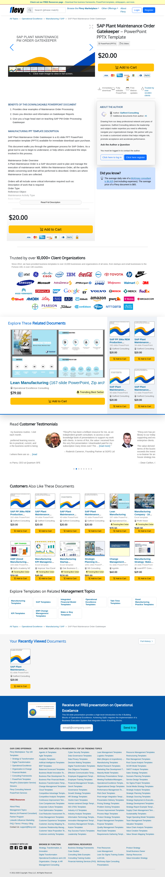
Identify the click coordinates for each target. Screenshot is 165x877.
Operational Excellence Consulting (31, 388)
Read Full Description (50, 202)
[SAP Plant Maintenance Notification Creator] (144, 376)
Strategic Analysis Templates (138, 790)
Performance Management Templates (111, 790)
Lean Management (105, 851)
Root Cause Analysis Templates (139, 762)
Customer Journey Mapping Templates (53, 824)
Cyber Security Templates (78, 752)
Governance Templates (77, 790)
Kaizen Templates (75, 827)
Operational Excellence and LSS (52, 858)
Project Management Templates (110, 820)
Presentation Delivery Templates (110, 800)
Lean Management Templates (109, 752)
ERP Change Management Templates (42, 613)
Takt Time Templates (115, 602)
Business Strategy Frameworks (81, 848)
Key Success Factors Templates (81, 831)
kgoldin (115, 568)
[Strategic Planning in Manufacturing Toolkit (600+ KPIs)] (95, 548)
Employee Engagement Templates (82, 776)
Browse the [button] (82, 8)
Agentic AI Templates (47, 752)
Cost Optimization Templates (51, 810)
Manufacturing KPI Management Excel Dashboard (44, 562)
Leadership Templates (77, 834)
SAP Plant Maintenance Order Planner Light (117, 391)
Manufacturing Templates (18, 602)
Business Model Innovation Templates (53, 773)
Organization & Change (21, 769)
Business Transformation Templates (53, 783)
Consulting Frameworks (21, 776)
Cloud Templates (46, 790)
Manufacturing (52, 19)
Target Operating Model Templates (140, 817)
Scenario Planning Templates (138, 776)
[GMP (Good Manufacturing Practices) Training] (20, 548)
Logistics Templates (105, 756)
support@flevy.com (28, 827)
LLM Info (100, 858)
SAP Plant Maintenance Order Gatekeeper (20, 669)
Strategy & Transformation (22, 759)
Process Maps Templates (107, 814)
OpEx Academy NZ (21, 568)
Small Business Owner (135, 851)
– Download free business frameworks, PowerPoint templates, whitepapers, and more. (82, 2)
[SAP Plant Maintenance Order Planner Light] (120, 376)
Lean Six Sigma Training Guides (110, 855)
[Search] (49, 10)
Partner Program (17, 817)
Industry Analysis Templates (79, 814)
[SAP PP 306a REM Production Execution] (120, 329)
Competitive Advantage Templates (53, 793)
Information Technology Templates (82, 817)
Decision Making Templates (79, 762)
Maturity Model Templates (107, 773)
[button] (12, 47)
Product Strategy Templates (108, 817)
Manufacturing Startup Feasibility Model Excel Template (69, 563)
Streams (13, 786)
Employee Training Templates (80, 780)
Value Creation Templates (136, 831)
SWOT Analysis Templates (137, 769)
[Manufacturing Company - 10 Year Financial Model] (144, 501)
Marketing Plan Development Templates (111, 769)
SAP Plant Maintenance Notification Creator (141, 391)
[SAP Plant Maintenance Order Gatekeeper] (20, 656)
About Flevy (123, 10)
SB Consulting (93, 568)
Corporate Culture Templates (51, 807)
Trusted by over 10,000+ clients (149, 92)
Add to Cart (126, 67)
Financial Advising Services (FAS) (82, 861)
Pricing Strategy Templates (108, 803)
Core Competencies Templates (51, 803)
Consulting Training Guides (79, 858)
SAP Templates (43, 602)
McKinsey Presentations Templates (111, 776)
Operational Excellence (32, 19)
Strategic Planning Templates (138, 793)
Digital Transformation (20, 762)
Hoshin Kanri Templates (78, 800)
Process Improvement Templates (110, 810)
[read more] (145, 446)
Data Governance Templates (80, 756)
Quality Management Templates (110, 827)
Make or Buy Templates (67, 613)
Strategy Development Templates (140, 803)
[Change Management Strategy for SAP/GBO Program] (120, 548)
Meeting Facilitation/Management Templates (111, 780)
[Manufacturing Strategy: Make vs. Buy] (144, 548)
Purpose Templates (105, 824)
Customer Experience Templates (52, 820)
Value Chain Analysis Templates (139, 827)
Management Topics (18, 810)
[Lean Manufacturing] (57, 353)
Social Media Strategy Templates (140, 786)
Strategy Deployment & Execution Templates (140, 800)
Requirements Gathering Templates (111, 834)
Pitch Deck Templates (106, 793)
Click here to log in (112, 157)
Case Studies (73, 851)
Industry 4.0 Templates (77, 810)
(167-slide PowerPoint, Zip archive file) (64, 383)
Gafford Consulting (120, 348)
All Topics (14, 19)
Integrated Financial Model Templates (68, 602)
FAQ (12, 824)
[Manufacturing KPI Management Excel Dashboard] (45, 548)
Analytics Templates (47, 759)
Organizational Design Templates (110, 786)
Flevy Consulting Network (20, 789)
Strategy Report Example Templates (140, 807)
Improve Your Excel (46, 568)
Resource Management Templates (140, 752)
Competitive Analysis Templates (52, 797)
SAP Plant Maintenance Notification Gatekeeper (141, 343)
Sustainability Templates (136, 814)
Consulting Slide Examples (79, 855)
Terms (17, 824)
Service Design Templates (137, 780)
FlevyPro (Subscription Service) (23, 783)
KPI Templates (18, 613)
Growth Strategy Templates (79, 793)
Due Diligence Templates (78, 769)
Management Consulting (49, 865)
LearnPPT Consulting (146, 568)
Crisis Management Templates (51, 817)
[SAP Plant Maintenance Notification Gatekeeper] (144, 329)
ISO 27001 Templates (77, 807)
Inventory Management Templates (82, 824)
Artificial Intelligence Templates (51, 762)
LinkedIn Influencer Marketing (22, 820)
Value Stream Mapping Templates (140, 834)
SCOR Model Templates (136, 766)
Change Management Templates (52, 786)
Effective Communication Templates (82, 773)
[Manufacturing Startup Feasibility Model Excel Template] (70, 548)
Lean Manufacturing (118, 513)
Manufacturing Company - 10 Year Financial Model (142, 515)
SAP (62, 19)
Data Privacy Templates (78, 759)
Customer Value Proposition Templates (53, 831)
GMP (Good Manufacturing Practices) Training (18, 563)
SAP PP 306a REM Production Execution (120, 342)
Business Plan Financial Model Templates (53, 780)
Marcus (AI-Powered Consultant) (23, 813)
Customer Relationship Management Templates (53, 827)
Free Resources (103, 848)
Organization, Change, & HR (51, 861)
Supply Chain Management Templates (140, 810)
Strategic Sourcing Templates (138, 797)
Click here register (135, 157)
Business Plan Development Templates (53, 776)
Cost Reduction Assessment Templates (53, 814)
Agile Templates (45, 756)
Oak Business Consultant (74, 568)
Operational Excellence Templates (91, 602)
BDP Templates (45, 766)
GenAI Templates (75, 786)
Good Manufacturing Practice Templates (144, 602)
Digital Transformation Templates (81, 766)
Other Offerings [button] (109, 8)
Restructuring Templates (136, 756)
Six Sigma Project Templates (138, 783)
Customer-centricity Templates (51, 834)
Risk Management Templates (138, 759)
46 (146, 116)
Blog (31, 824)
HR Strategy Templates (77, 797)
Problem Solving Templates (108, 807)
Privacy (25, 824)
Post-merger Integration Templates (111, 797)
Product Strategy (133, 848)
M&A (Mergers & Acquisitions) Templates (111, 759)
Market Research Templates (108, 766)
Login (137, 10)
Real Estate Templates (106, 831)
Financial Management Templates (82, 783)
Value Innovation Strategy (137, 858)
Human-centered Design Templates (82, 803)
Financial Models (18, 772)
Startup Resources (134, 855)
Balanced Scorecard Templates (52, 769)
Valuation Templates (134, 824)
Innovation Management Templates (82, 820)
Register (149, 10)
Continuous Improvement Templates (53, 800)
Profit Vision (142, 521)
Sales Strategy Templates (136, 773)
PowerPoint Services (18, 793)
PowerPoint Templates (20, 779)
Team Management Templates (138, 820)
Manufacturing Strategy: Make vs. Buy (142, 562)
